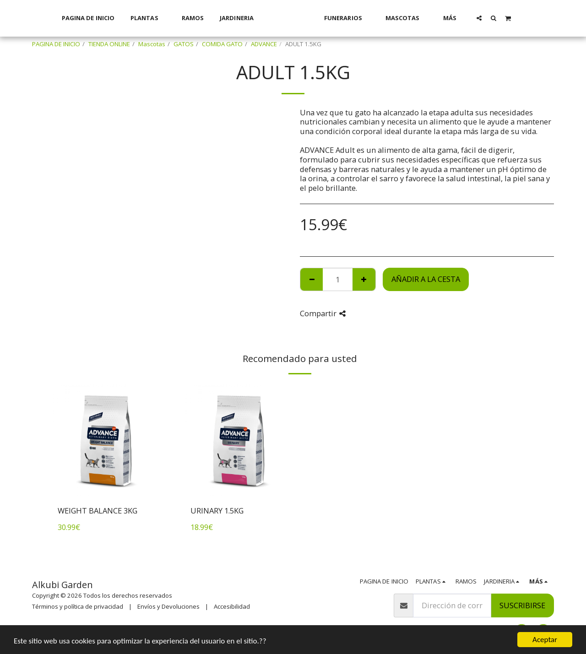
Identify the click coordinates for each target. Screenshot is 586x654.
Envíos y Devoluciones (168, 606)
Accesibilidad (232, 606)
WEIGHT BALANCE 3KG (97, 510)
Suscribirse (522, 605)
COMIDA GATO (222, 44)
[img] (107, 441)
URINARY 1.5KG (217, 510)
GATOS (184, 44)
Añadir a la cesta (425, 279)
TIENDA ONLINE (109, 44)
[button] (491, 18)
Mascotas (151, 44)
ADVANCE (264, 44)
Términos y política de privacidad (77, 606)
